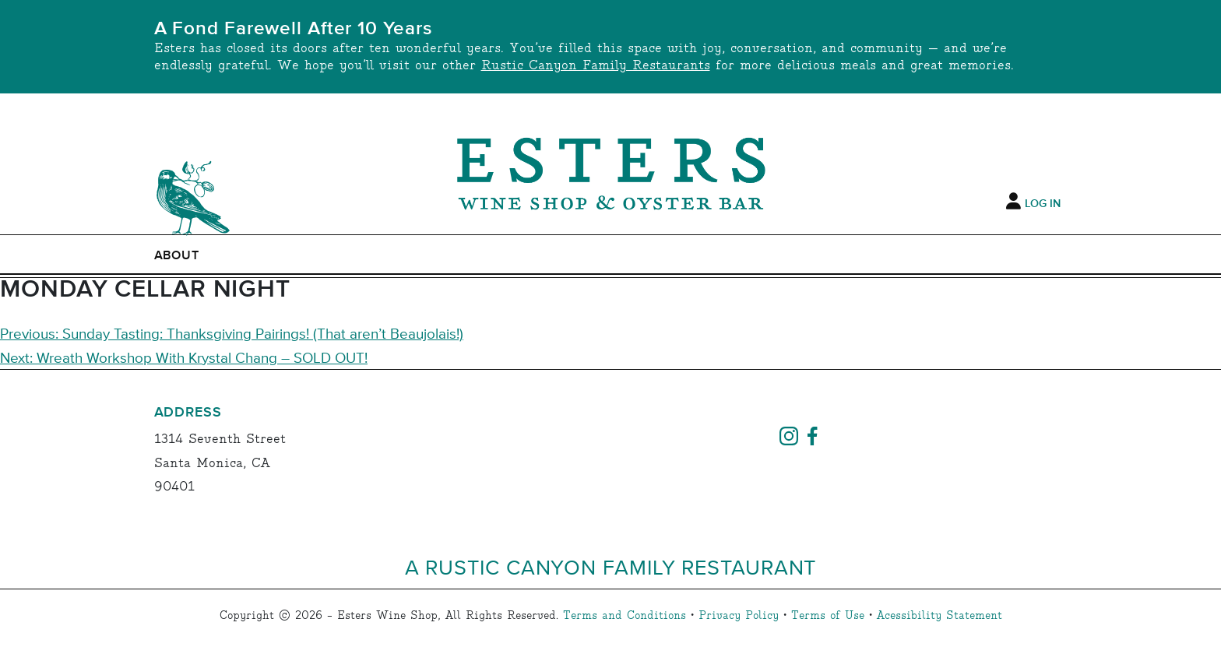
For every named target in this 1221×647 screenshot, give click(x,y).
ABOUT (177, 255)
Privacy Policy (738, 616)
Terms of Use (827, 616)
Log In (1043, 204)
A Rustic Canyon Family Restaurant (611, 566)
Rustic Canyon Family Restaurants (595, 65)
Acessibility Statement (939, 616)
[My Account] (1013, 202)
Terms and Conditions (624, 616)
